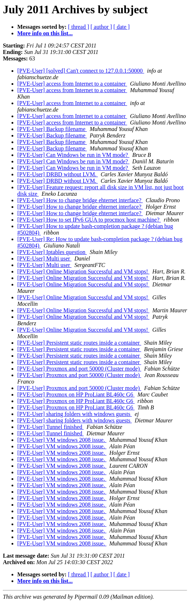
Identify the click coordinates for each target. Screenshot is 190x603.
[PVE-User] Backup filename (52, 129)
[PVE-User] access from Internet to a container (72, 84)
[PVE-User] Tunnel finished (50, 427)
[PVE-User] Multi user (44, 258)
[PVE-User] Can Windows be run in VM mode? (73, 155)
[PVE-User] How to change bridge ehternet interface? (80, 200)
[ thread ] (78, 27)
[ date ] (121, 27)
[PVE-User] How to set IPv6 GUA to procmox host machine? (89, 220)
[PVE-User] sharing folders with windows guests (74, 414)
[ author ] (101, 27)
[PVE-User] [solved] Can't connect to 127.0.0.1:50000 (80, 71)
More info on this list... (45, 33)
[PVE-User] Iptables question (52, 252)
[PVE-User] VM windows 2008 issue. (62, 440)
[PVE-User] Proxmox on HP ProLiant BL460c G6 (76, 394)
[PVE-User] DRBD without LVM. (57, 174)
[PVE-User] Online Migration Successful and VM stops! (83, 271)
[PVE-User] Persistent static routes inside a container (79, 343)
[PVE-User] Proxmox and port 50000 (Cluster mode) (79, 369)
